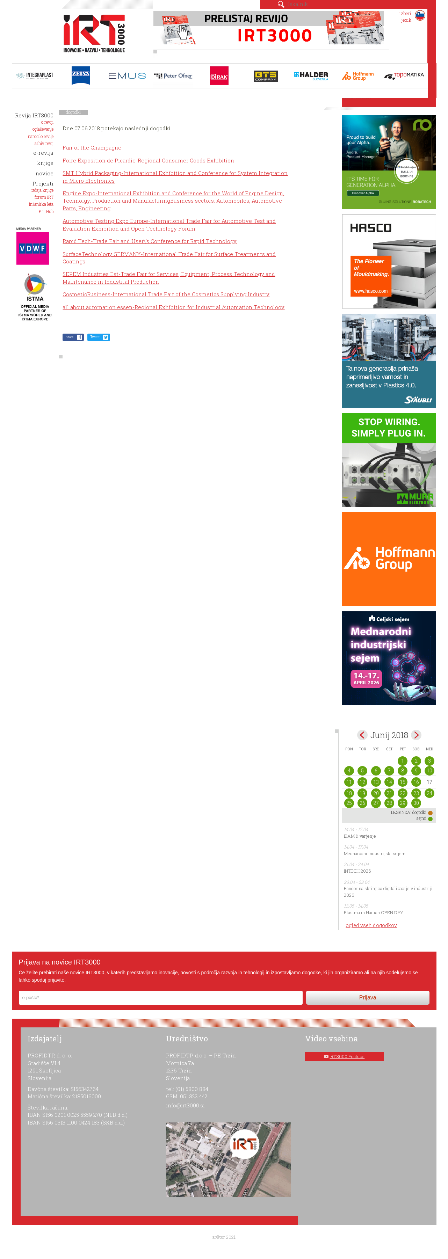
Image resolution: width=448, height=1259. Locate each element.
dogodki (73, 112)
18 (349, 793)
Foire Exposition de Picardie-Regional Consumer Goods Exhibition (148, 160)
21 (389, 793)
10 (429, 770)
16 (416, 782)
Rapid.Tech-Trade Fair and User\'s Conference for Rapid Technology (150, 241)
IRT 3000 (92, 34)
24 (429, 793)
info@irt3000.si (185, 1105)
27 (376, 803)
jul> (416, 735)
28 (389, 803)
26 (362, 803)
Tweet (95, 337)
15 (402, 782)
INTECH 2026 (357, 871)
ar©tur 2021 (224, 1237)
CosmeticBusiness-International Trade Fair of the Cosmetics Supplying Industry (166, 294)
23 (416, 793)
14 (389, 782)
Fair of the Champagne (92, 147)
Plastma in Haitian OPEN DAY (373, 912)
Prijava (367, 997)
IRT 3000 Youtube (347, 1056)
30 (416, 803)
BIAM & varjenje (360, 836)
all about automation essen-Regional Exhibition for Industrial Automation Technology (173, 307)
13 (376, 782)
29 (402, 803)
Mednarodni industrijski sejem (374, 853)
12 (362, 782)
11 (349, 782)
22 (402, 793)
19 (362, 793)
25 (349, 803)
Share (69, 337)
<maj (362, 735)
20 (376, 793)
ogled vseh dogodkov (371, 925)
